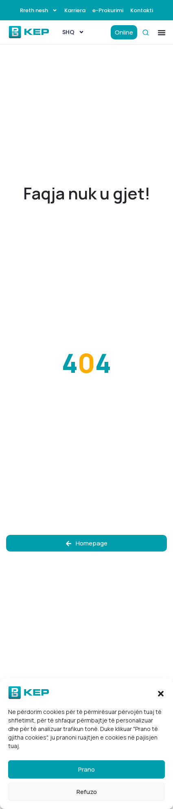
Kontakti (141, 10)
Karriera (74, 10)
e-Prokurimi (107, 10)
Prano (86, 769)
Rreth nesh (38, 10)
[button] (161, 693)
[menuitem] (73, 32)
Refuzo (87, 791)
